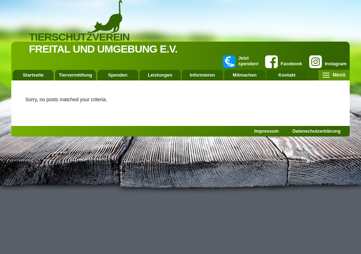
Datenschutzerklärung (316, 131)
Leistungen (160, 75)
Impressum (266, 131)
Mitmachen (245, 75)
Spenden (118, 75)
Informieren (202, 75)
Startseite (33, 75)
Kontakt (287, 75)
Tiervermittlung (75, 75)
